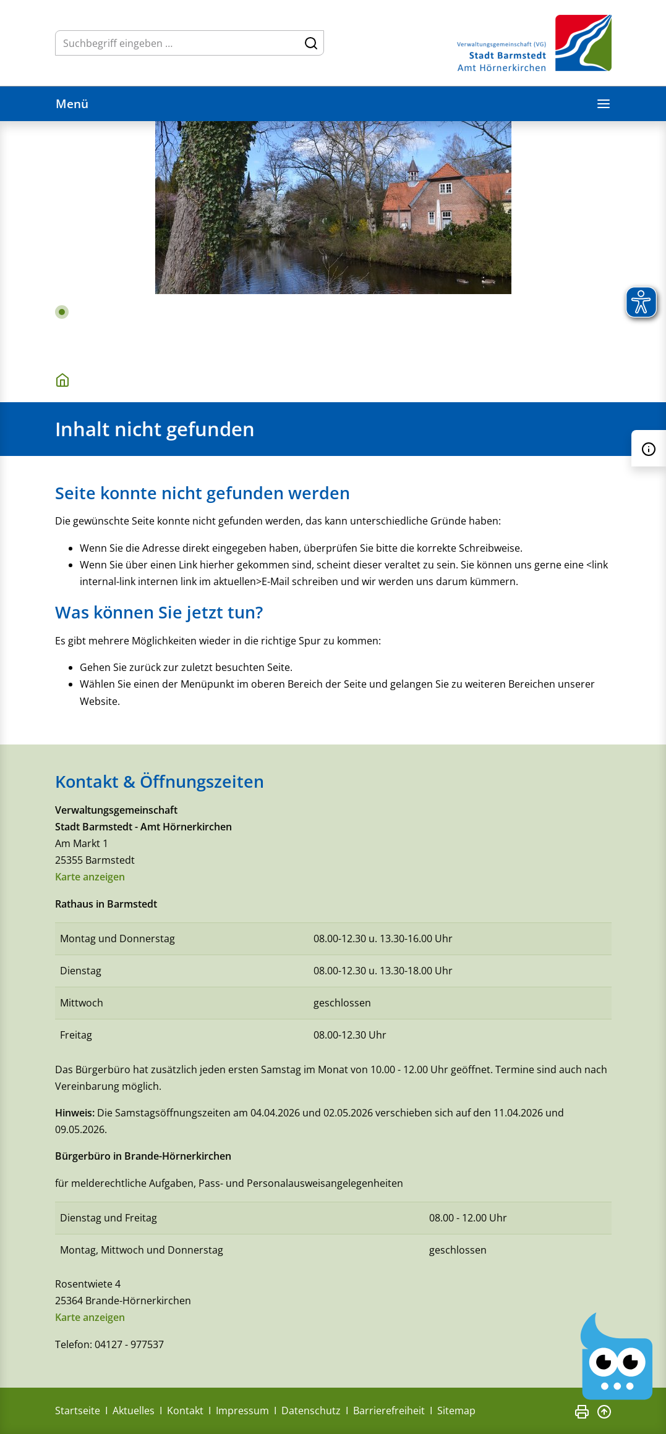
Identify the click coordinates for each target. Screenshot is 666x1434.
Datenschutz (311, 1410)
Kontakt (185, 1410)
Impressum (242, 1410)
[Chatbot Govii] (617, 1356)
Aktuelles (134, 1410)
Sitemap (456, 1410)
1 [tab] (62, 312)
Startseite (77, 1410)
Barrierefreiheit (389, 1410)
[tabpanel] (333, 238)
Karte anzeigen (90, 877)
